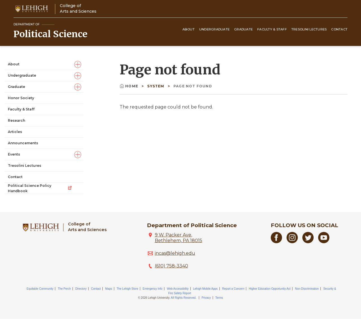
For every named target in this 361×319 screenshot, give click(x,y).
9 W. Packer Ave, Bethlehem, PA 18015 (178, 237)
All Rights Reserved (183, 297)
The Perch (64, 288)
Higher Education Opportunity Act (269, 288)
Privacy (206, 297)
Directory (81, 288)
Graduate (243, 29)
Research (16, 120)
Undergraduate (214, 29)
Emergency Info (152, 288)
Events (14, 154)
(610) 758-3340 (171, 266)
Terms (219, 297)
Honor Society (21, 98)
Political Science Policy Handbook (40, 188)
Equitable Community (40, 288)
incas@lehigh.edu (175, 253)
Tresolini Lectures (309, 29)
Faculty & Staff (272, 29)
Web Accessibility (178, 288)
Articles (15, 132)
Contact (339, 29)
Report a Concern (233, 288)
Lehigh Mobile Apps (205, 288)
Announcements (23, 143)
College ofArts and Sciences (78, 8)
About (188, 29)
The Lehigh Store (127, 288)
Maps (108, 288)
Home (129, 86)
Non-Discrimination (307, 288)
